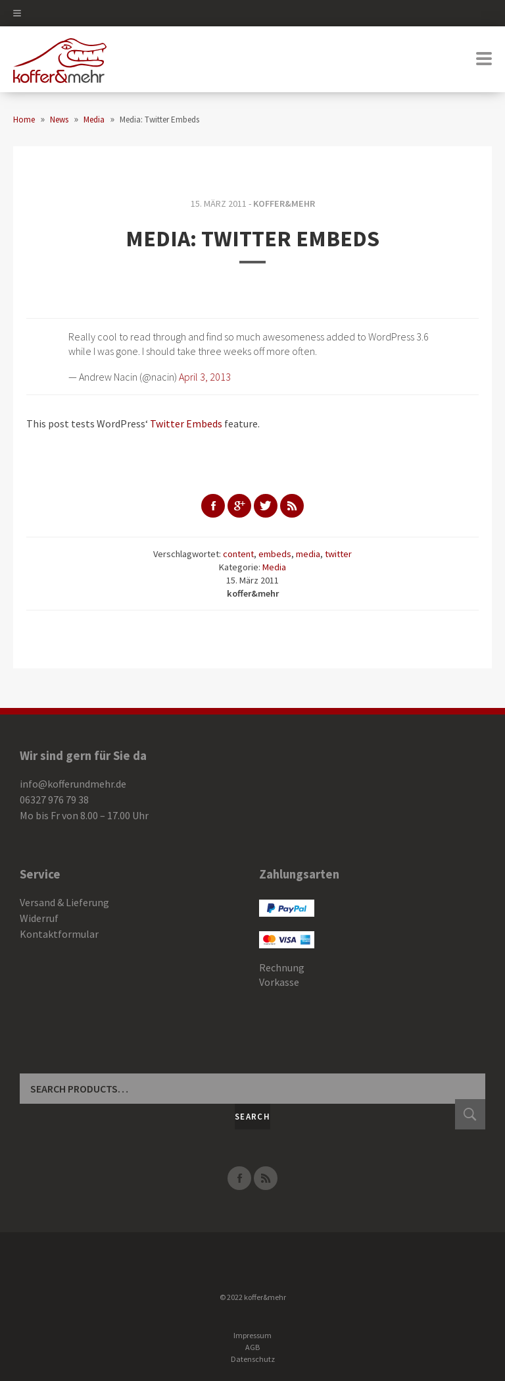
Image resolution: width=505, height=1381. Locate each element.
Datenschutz (253, 1359)
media (308, 554)
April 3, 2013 (205, 376)
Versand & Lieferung (64, 902)
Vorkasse (279, 981)
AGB (252, 1347)
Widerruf (39, 918)
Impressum (252, 1335)
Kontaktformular (59, 933)
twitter (338, 554)
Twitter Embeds (186, 423)
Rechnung (281, 967)
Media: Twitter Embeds (252, 238)
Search (252, 1116)
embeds (274, 554)
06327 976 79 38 (54, 799)
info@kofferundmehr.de (73, 783)
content (238, 554)
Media (274, 567)
